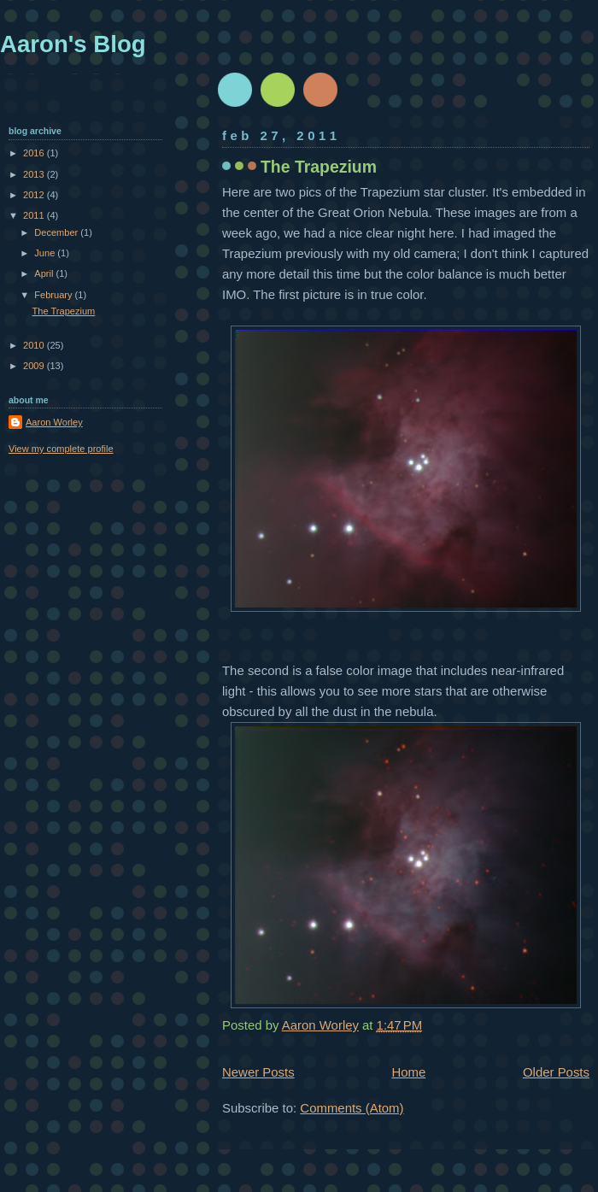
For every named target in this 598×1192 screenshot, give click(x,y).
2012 (35, 195)
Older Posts (556, 1072)
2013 (35, 174)
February (54, 295)
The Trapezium (319, 166)
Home (408, 1072)
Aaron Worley (54, 422)
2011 (35, 215)
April (45, 273)
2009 (35, 366)
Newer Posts (258, 1072)
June (45, 253)
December (57, 232)
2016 (35, 153)
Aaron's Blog (73, 44)
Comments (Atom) (351, 1108)
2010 (35, 345)
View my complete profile (61, 448)
